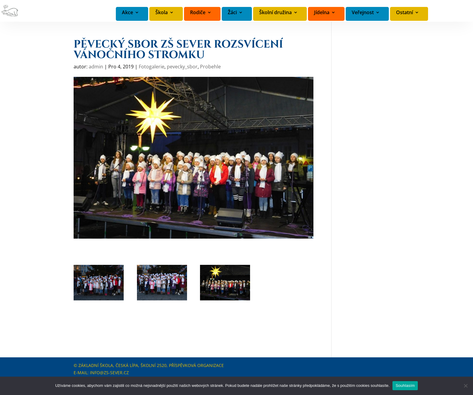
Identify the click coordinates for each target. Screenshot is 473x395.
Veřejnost (363, 13)
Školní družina (275, 13)
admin (96, 66)
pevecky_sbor (182, 66)
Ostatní (404, 13)
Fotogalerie (151, 66)
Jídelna (321, 13)
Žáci (232, 13)
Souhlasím (405, 385)
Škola (161, 13)
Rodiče (197, 13)
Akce (127, 13)
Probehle (210, 66)
